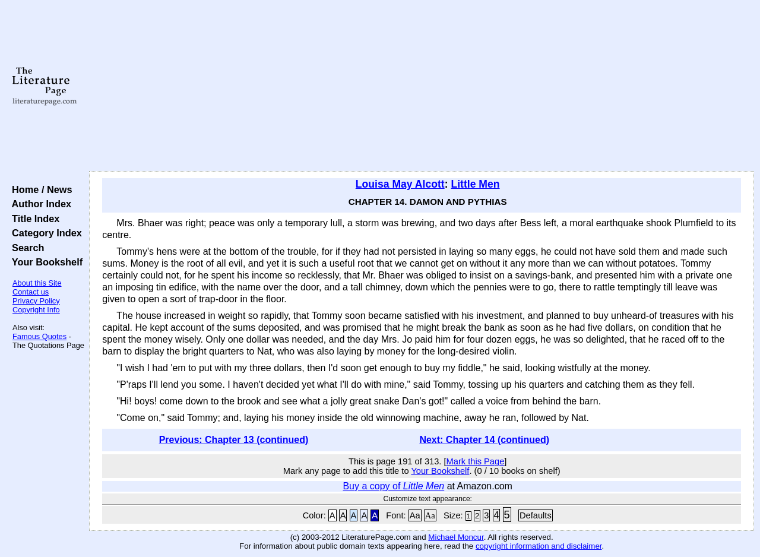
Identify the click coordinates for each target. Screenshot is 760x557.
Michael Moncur (455, 537)
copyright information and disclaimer (539, 546)
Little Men (475, 184)
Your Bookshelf (45, 262)
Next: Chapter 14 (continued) (484, 440)
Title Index (33, 218)
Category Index (44, 232)
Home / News (39, 189)
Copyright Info (36, 309)
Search (25, 247)
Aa (415, 515)
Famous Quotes (39, 336)
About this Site (37, 282)
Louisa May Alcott (400, 184)
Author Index (39, 203)
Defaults (536, 515)
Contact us (30, 291)
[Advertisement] (422, 86)
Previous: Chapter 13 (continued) (234, 440)
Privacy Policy (36, 300)
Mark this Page (475, 461)
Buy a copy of (393, 486)
